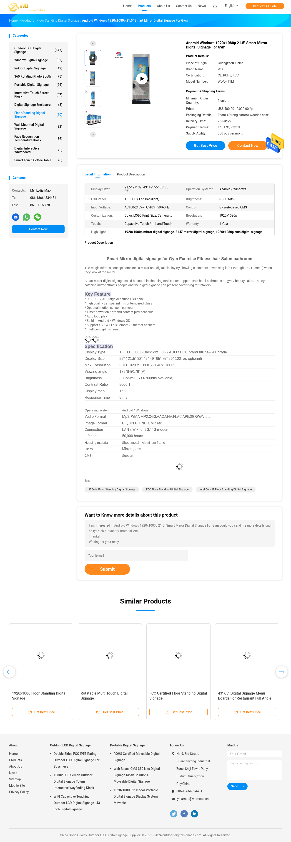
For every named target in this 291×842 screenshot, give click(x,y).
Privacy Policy (19, 792)
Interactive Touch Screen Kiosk (38, 94)
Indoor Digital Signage (38, 68)
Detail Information (97, 174)
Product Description (131, 174)
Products (15, 760)
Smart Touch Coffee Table (38, 160)
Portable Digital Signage (38, 84)
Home (13, 754)
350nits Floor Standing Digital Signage (111, 489)
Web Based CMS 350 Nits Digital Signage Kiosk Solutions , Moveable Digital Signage (137, 775)
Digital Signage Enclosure (38, 104)
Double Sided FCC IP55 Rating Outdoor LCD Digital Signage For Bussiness (76, 760)
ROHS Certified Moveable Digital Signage (137, 757)
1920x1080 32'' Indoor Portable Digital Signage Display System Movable (136, 796)
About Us (15, 766)
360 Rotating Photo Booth (38, 76)
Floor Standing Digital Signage (38, 114)
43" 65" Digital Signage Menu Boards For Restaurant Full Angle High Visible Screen (244, 698)
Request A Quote (265, 6)
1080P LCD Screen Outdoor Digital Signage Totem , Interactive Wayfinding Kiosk (74, 781)
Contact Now (38, 229)
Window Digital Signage (38, 60)
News (13, 773)
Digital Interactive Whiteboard (38, 150)
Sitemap (15, 779)
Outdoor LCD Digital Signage (38, 50)
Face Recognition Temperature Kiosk (38, 138)
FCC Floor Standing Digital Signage (167, 489)
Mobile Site (17, 785)
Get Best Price (205, 145)
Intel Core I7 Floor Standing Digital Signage (226, 489)
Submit (107, 569)
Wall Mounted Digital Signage (38, 126)
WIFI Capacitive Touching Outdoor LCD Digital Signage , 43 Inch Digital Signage (77, 803)
